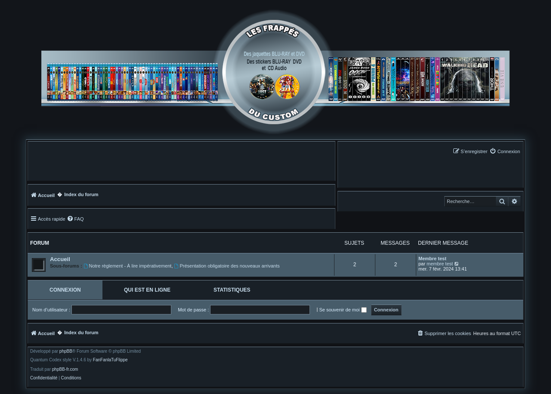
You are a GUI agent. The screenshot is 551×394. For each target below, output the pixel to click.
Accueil (60, 259)
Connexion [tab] (65, 290)
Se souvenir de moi (342, 309)
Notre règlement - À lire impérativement (128, 265)
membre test (440, 263)
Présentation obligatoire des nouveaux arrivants (227, 265)
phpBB (65, 351)
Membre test (432, 258)
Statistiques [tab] (232, 290)
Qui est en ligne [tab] (147, 290)
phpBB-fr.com (65, 369)
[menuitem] (504, 151)
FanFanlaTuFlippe (110, 360)
